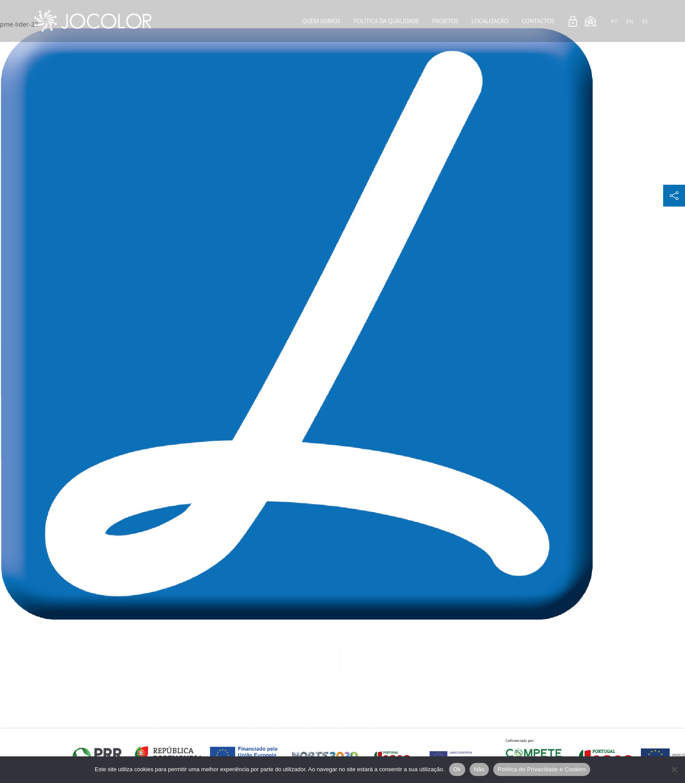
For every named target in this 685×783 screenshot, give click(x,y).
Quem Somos (321, 21)
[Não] (674, 769)
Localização (490, 21)
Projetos (445, 21)
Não (479, 769)
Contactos (538, 21)
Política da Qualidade (386, 21)
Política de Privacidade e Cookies (542, 769)
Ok (457, 769)
